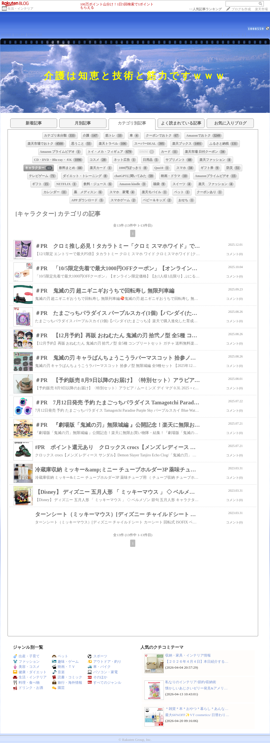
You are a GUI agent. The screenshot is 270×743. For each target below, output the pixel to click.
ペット (60, 656)
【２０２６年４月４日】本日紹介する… (196, 661)
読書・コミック (67, 677)
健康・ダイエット (30, 672)
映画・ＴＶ (63, 667)
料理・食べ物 (26, 682)
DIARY (19, 35)
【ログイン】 (259, 35)
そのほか (97, 677)
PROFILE (35, 35)
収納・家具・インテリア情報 (188, 655)
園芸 (58, 688)
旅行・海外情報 (67, 682)
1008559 (256, 29)
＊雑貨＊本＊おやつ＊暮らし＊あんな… (196, 709)
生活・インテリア (20, 9)
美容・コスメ (26, 667)
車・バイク (99, 667)
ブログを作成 (241, 9)
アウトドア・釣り (104, 661)
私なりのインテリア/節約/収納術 (190, 682)
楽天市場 (261, 9)
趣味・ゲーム (65, 661)
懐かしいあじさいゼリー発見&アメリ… (196, 688)
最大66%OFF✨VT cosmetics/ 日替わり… (197, 715)
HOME (6, 35)
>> (205, 9)
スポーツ (97, 656)
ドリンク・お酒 (28, 688)
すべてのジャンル (104, 682)
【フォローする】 (234, 35)
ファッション (26, 661)
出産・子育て (26, 656)
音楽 (58, 672)
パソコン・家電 (103, 672)
